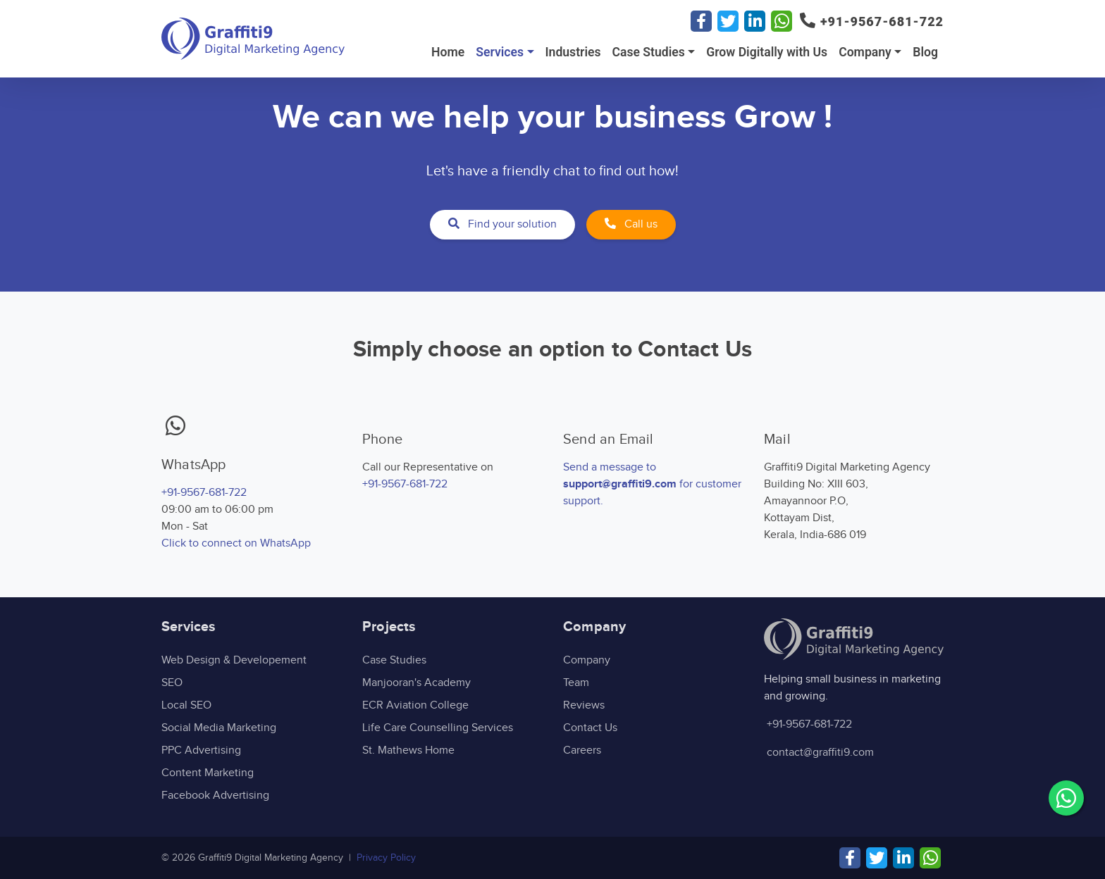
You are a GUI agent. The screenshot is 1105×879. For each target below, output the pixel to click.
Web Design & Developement (234, 660)
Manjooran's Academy (416, 683)
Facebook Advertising (215, 795)
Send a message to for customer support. (652, 484)
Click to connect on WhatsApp (236, 543)
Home (447, 52)
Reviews (584, 705)
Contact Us (590, 728)
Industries (573, 52)
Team (576, 683)
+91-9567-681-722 (204, 492)
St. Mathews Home (408, 750)
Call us (631, 224)
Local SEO (186, 705)
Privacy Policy (386, 858)
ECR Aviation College (415, 705)
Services (500, 52)
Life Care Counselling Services (437, 728)
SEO (172, 683)
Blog (925, 52)
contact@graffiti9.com (820, 752)
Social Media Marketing (218, 728)
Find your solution (502, 224)
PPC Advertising (201, 750)
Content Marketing (207, 773)
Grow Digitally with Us (766, 52)
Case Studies (648, 52)
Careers (582, 750)
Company (865, 52)
